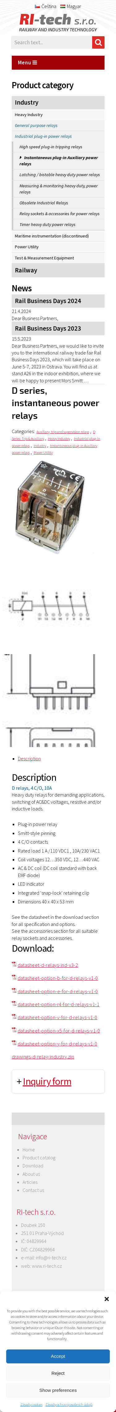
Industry (26, 102)
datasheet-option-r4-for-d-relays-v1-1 (59, 1004)
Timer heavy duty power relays (47, 224)
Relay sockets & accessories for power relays (59, 213)
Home (29, 1149)
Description (29, 758)
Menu (27, 62)
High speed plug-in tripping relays (50, 147)
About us (31, 1174)
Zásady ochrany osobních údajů (68, 1404)
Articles (30, 1182)
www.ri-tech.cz (47, 1266)
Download (33, 1165)
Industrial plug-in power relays (43, 136)
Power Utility (27, 247)
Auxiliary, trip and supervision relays (63, 431)
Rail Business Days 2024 (48, 301)
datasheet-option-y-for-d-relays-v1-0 (57, 1044)
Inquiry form (47, 1081)
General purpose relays (36, 125)
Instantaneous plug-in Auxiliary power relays (58, 161)
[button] (107, 1299)
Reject (58, 1373)
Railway (26, 270)
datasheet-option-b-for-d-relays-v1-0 (58, 978)
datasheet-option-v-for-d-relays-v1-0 (57, 1017)
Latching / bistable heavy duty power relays (59, 174)
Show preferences (58, 1390)
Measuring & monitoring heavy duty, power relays (58, 189)
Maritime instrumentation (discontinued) (52, 236)
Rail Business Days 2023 (48, 328)
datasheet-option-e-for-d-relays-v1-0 (58, 991)
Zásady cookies (31, 1404)
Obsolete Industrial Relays (43, 203)
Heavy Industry (29, 114)
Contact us (33, 1190)
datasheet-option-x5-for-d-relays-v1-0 (59, 1031)
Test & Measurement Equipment (44, 258)
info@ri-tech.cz (51, 1257)
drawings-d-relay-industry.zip (43, 1057)
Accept (58, 1356)
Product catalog (39, 1157)
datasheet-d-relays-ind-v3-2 (48, 965)
